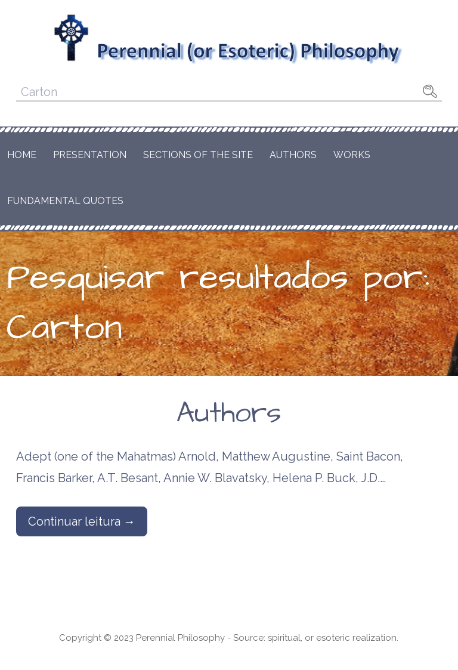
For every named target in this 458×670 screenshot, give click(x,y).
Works (351, 154)
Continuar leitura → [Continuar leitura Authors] (81, 521)
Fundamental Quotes (65, 200)
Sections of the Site (198, 154)
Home (21, 154)
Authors (293, 154)
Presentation (89, 154)
